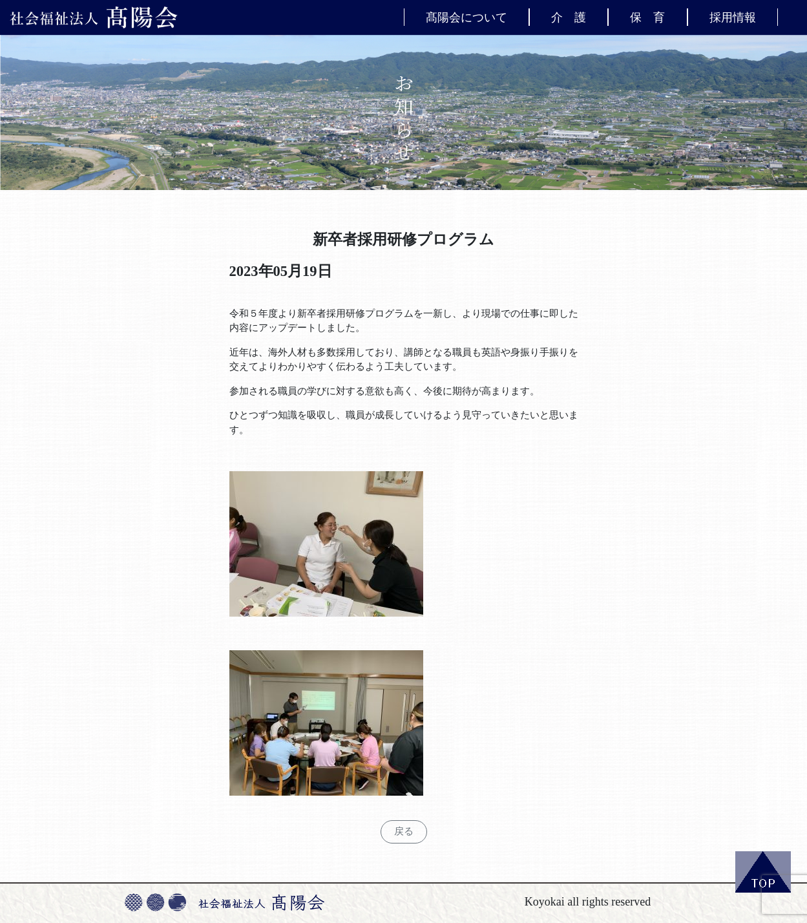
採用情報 (732, 17)
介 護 (568, 17)
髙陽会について (466, 17)
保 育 (647, 17)
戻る (404, 831)
